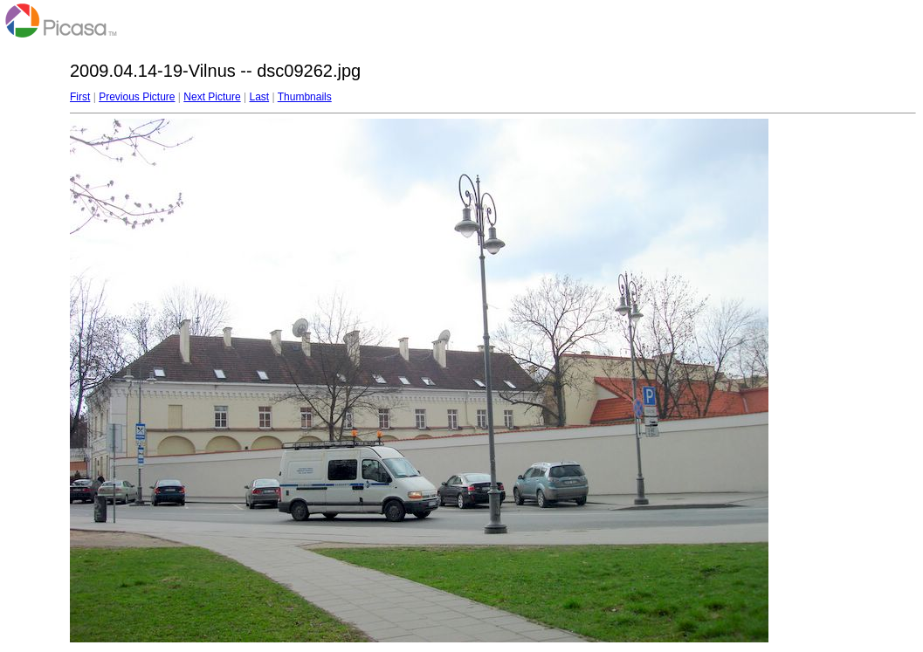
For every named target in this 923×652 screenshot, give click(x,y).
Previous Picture (137, 97)
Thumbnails (305, 97)
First (80, 97)
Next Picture (211, 97)
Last (259, 97)
